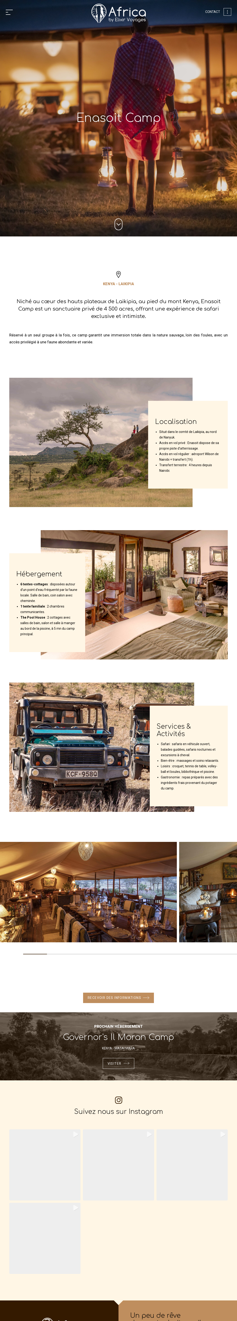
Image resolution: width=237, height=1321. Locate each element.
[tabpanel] (88, 893)
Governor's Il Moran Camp (118, 1038)
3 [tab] (82, 955)
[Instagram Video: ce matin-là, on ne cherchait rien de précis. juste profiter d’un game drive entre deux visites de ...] (118, 1166)
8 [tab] (201, 955)
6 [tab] (154, 955)
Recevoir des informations (114, 998)
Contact (212, 12)
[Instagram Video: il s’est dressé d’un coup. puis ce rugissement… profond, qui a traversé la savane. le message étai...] (45, 1166)
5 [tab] (130, 955)
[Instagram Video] (192, 1166)
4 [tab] (106, 955)
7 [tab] (178, 955)
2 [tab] (59, 955)
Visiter (115, 1064)
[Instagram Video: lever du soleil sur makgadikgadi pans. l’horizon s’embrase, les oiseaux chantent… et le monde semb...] (45, 1240)
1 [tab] (35, 955)
